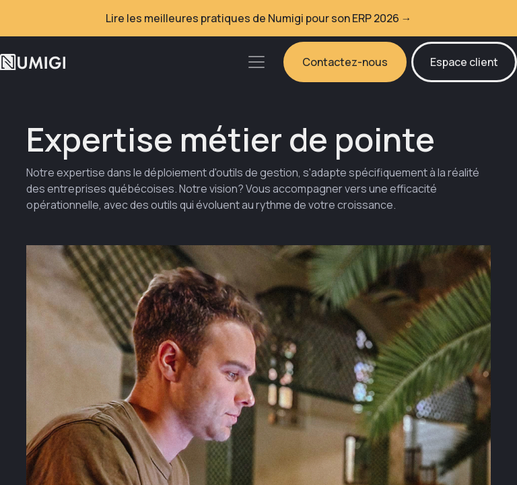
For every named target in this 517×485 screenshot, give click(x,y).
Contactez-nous (345, 62)
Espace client (464, 62)
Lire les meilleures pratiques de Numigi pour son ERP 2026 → (259, 18)
